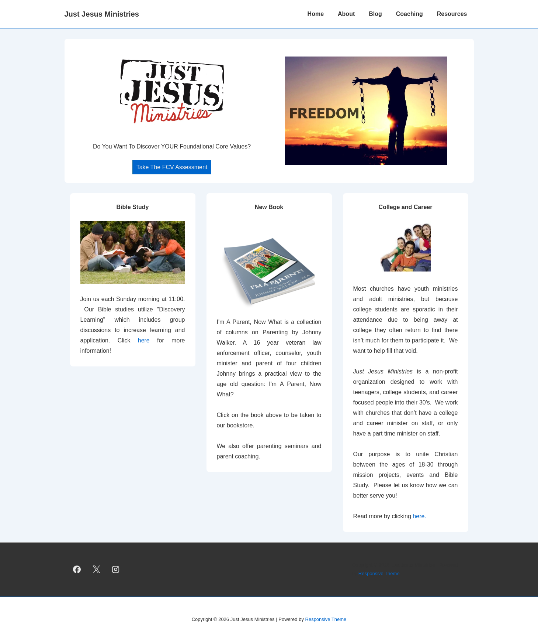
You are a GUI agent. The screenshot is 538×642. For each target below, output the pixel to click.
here (147, 340)
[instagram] (116, 569)
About (346, 14)
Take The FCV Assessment (172, 167)
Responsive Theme (379, 573)
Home (316, 14)
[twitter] (96, 569)
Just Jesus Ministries (102, 14)
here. (419, 516)
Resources (452, 14)
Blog (375, 14)
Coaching (409, 14)
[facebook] (77, 569)
